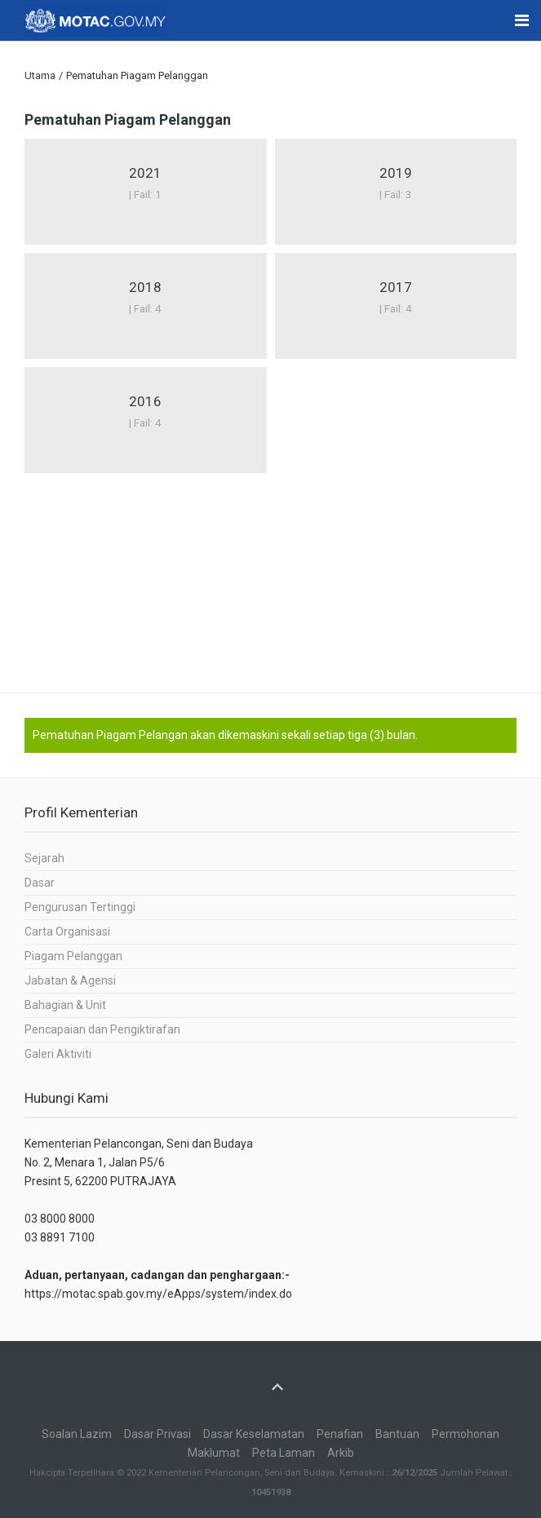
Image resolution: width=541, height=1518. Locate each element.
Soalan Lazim (77, 1434)
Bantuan (397, 1434)
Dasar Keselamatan (253, 1434)
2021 (145, 173)
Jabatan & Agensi (70, 980)
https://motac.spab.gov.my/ (95, 1293)
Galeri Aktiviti (57, 1053)
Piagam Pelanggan (73, 956)
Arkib (340, 1452)
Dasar (39, 882)
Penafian (340, 1434)
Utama (39, 75)
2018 (145, 287)
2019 (395, 173)
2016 (145, 401)
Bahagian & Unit (65, 1004)
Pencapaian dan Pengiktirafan (102, 1029)
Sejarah (44, 858)
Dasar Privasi (157, 1434)
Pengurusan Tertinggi (79, 907)
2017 (395, 287)
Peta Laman (283, 1452)
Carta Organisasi (67, 931)
